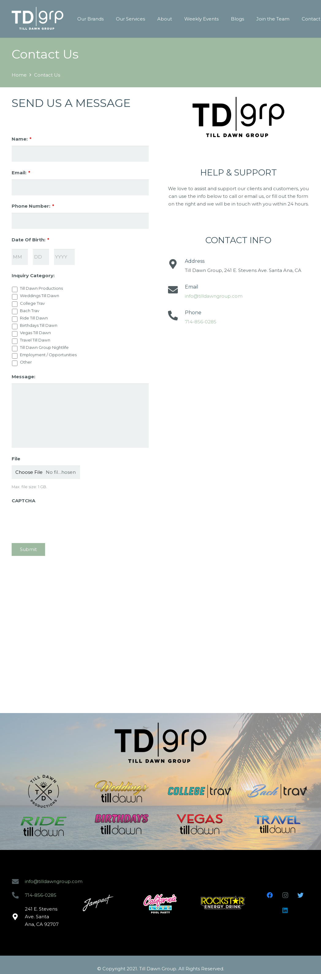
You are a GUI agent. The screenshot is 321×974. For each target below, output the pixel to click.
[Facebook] (269, 895)
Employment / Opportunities (48, 354)
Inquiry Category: (33, 275)
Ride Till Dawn (34, 317)
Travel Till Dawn (35, 340)
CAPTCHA (23, 501)
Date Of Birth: (30, 240)
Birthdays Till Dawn (38, 325)
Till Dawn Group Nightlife (44, 347)
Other (26, 362)
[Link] (37, 19)
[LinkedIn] (285, 910)
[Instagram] (285, 895)
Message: (23, 376)
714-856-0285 (200, 322)
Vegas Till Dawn (35, 332)
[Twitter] (300, 895)
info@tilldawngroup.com (214, 296)
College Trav (32, 303)
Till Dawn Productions (41, 288)
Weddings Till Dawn (39, 295)
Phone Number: (33, 206)
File (16, 459)
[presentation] (58, 519)
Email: (21, 173)
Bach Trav (29, 310)
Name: (22, 139)
